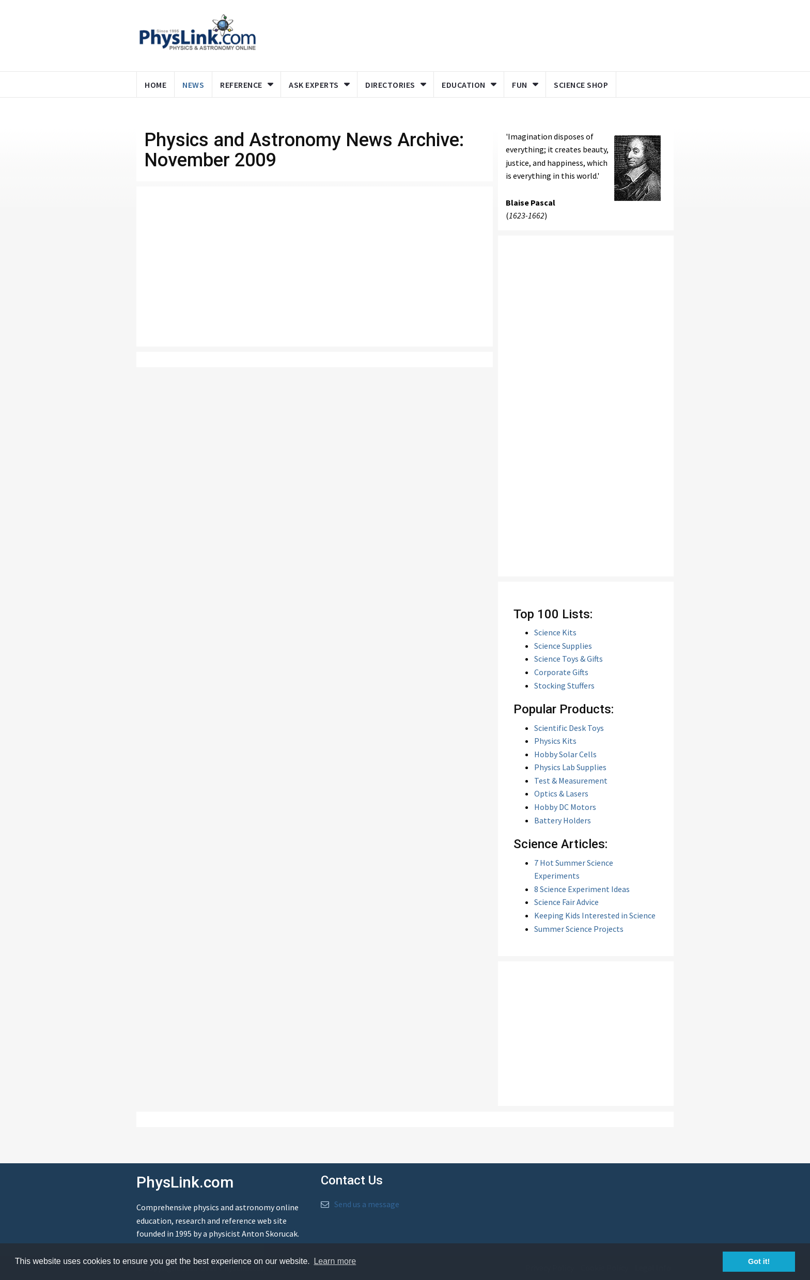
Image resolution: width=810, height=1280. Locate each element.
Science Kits (555, 632)
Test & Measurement (571, 780)
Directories (390, 85)
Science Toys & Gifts (568, 658)
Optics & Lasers (561, 793)
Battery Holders (562, 820)
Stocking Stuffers (564, 685)
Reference (241, 85)
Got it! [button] (759, 1261)
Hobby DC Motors (565, 807)
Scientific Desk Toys (569, 728)
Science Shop (581, 85)
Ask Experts (314, 85)
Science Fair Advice (566, 902)
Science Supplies (563, 646)
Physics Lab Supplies (570, 767)
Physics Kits (555, 741)
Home (155, 85)
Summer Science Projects (579, 929)
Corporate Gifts (561, 672)
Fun (519, 85)
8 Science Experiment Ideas (582, 889)
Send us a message (366, 1204)
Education (464, 85)
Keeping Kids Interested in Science (595, 915)
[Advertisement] (463, 33)
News (193, 85)
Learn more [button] (335, 1261)
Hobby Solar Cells (565, 754)
